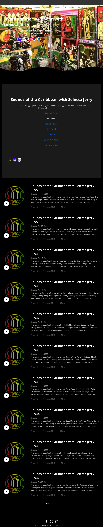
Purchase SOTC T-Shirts (64, 7)
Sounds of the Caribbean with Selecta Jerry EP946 (62, 348)
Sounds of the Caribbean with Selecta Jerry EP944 (62, 412)
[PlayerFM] (29, 39)
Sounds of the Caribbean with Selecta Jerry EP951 (62, 188)
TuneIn (51, 134)
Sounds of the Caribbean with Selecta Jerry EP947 (62, 316)
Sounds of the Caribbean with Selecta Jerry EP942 (62, 476)
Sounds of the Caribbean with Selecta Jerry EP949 (62, 252)
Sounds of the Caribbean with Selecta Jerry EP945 (62, 380)
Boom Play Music (51, 140)
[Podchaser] (34, 39)
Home (8, 7)
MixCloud (51, 129)
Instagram (48, 7)
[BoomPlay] (39, 39)
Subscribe (18, 7)
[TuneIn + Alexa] (24, 39)
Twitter (27, 7)
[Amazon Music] (20, 39)
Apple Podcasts (51, 124)
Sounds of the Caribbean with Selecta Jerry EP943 (62, 444)
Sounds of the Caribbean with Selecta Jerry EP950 (62, 220)
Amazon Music (51, 145)
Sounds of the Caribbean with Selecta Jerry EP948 (62, 284)
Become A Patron (83, 7)
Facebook (37, 7)
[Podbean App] (15, 39)
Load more (51, 503)
